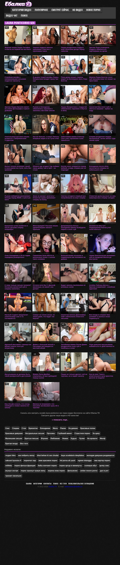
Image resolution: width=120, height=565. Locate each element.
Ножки (65, 438)
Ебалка (29, 483)
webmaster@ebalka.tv (74, 487)
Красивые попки (87, 428)
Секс (7, 428)
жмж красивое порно (47, 460)
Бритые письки (31, 438)
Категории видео (21, 10)
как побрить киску (26, 455)
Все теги (24, 444)
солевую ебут (90, 466)
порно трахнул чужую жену (33, 471)
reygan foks (10, 455)
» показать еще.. (60, 420)
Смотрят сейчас (60, 10)
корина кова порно (56, 471)
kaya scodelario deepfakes (72, 455)
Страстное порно (82, 433)
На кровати (92, 438)
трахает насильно (13, 476)
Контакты (47, 483)
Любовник (55, 438)
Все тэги (63, 483)
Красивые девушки (14, 433)
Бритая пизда (11, 444)
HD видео (77, 10)
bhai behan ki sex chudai (47, 455)
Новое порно (93, 10)
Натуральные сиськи (34, 433)
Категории (37, 483)
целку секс (104, 466)
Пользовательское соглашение (81, 483)
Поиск (24, 15)
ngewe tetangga (85, 460)
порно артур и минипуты (70, 466)
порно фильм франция (24, 466)
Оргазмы (51, 433)
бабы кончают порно (47, 466)
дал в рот (104, 471)
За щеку (96, 433)
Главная (7, 10)
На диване (73, 428)
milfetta (8, 466)
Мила (55, 428)
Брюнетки (33, 428)
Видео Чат (11, 15)
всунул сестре (11, 471)
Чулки (82, 438)
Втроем (44, 438)
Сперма (15, 428)
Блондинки (45, 428)
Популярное (41, 10)
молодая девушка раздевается (100, 455)
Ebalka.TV (53, 487)
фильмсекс (73, 471)
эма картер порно (102, 460)
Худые (74, 438)
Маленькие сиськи (13, 438)
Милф (102, 438)
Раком (63, 428)
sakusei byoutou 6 (13, 460)
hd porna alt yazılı (67, 460)
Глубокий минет (65, 433)
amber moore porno (88, 471)
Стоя (24, 428)
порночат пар (30, 460)
